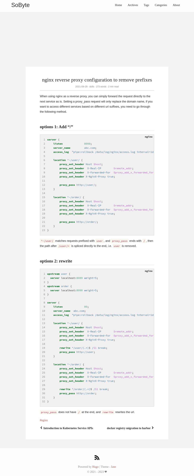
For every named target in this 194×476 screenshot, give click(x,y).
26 (43, 376)
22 (43, 226)
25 (43, 372)
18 (43, 209)
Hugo (95, 466)
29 (43, 389)
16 (43, 201)
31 (43, 397)
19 (43, 213)
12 (43, 184)
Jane (113, 466)
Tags (146, 5)
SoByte (20, 5)
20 (43, 217)
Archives (133, 5)
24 (43, 368)
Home (118, 5)
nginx (44, 420)
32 (43, 401)
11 (43, 180)
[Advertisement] (97, 34)
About (176, 5)
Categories (161, 5)
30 (43, 393)
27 (43, 380)
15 (43, 197)
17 (43, 205)
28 (43, 385)
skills (92, 86)
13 (43, 188)
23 (43, 230)
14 (43, 193)
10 (43, 176)
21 (43, 221)
